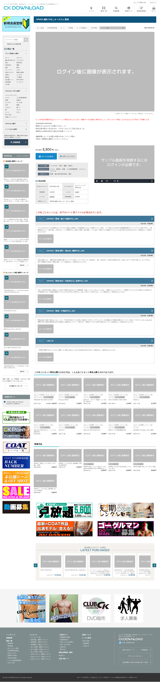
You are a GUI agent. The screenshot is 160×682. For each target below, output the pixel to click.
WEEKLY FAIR (12, 655)
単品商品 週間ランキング (39, 639)
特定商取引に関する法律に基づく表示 (135, 662)
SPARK (52, 197)
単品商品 (10, 646)
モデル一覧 (11, 663)
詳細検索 (16, 142)
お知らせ (86, 646)
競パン (18, 107)
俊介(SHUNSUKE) (61, 174)
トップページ (10, 635)
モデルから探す (10, 123)
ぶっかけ (19, 75)
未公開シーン (9, 79)
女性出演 (8, 65)
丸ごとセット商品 (13, 648)
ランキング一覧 (35, 637)
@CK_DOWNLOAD (128, 642)
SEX (60, 166)
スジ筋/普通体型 (72, 169)
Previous (36, 565)
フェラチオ (54, 166)
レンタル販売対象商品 (14, 660)
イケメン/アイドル (11, 95)
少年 (6, 105)
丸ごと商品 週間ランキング (40, 647)
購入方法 (63, 649)
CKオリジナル (12, 653)
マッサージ (19, 82)
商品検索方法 (64, 639)
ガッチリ (8, 102)
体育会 (58, 169)
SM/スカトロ (9, 72)
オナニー (19, 57)
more (22, 265)
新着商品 (10, 643)
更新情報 (86, 643)
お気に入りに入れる (68, 156)
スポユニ (8, 107)
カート (154, 11)
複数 (65, 166)
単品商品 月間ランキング (39, 642)
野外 (17, 67)
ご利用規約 (144, 650)
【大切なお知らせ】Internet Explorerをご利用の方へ (14, 402)
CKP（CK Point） (65, 644)
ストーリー (8, 70)
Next (154, 565)
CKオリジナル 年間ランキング (41, 659)
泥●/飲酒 (8, 82)
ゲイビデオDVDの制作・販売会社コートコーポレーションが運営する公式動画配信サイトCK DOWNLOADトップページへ (24, 8)
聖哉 (51, 174)
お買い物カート (64, 659)
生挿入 (70, 166)
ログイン (153, 2)
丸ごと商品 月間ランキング (40, 649)
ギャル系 (19, 102)
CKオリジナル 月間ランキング (41, 656)
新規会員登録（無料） (66, 652)
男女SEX (19, 62)
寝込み (7, 77)
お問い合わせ (126, 650)
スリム (52, 169)
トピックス (86, 641)
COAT (77, 192)
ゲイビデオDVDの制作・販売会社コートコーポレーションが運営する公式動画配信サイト (31, 4)
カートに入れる (47, 156)
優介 (70, 174)
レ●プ (18, 70)
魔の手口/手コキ (10, 60)
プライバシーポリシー (135, 656)
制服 (17, 105)
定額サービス (86, 635)
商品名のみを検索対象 (14, 44)
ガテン (18, 112)
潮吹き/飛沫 (20, 72)
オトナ (18, 109)
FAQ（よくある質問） (67, 642)
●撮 (6, 67)
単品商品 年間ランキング (39, 644)
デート (7, 57)
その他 (7, 84)
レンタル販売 (86, 638)
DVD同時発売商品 (13, 650)
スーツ (7, 112)
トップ (91, 11)
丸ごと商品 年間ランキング (40, 651)
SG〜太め (8, 114)
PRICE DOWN (12, 658)
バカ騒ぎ (19, 77)
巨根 (63, 169)
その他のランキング (15, 386)
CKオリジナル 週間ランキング (41, 654)
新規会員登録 (141, 11)
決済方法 (63, 647)
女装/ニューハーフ (11, 117)
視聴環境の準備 (65, 637)
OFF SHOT (20, 79)
